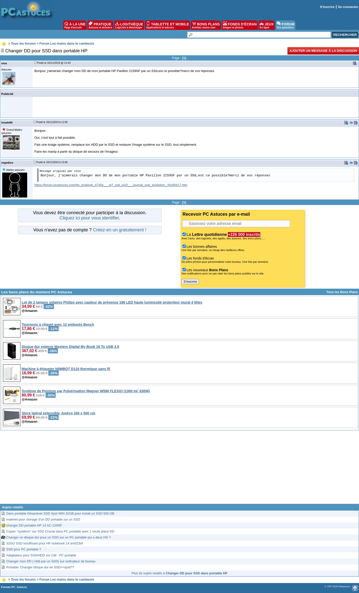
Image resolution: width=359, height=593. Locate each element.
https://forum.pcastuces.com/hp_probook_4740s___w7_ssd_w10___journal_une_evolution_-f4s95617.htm (110, 185)
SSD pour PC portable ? (23, 549)
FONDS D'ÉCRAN (240, 25)
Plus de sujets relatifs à (179, 573)
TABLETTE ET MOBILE (167, 25)
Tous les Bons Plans (342, 292)
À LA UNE (75, 25)
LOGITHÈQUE (129, 25)
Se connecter (348, 7)
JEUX (266, 25)
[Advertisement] (179, 469)
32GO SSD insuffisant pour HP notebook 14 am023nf (44, 543)
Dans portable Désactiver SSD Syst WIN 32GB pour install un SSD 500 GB (60, 513)
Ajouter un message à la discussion (323, 51)
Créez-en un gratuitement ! (119, 229)
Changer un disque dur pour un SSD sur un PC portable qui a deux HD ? (58, 537)
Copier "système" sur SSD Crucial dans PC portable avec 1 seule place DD (60, 531)
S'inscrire (327, 7)
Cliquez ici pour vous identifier (89, 217)
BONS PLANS (206, 25)
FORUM (285, 25)
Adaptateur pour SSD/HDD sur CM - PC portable (41, 555)
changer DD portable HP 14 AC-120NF (34, 525)
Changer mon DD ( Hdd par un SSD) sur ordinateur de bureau (50, 561)
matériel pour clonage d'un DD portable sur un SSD (43, 519)
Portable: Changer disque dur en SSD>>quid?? (40, 567)
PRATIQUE (100, 25)
